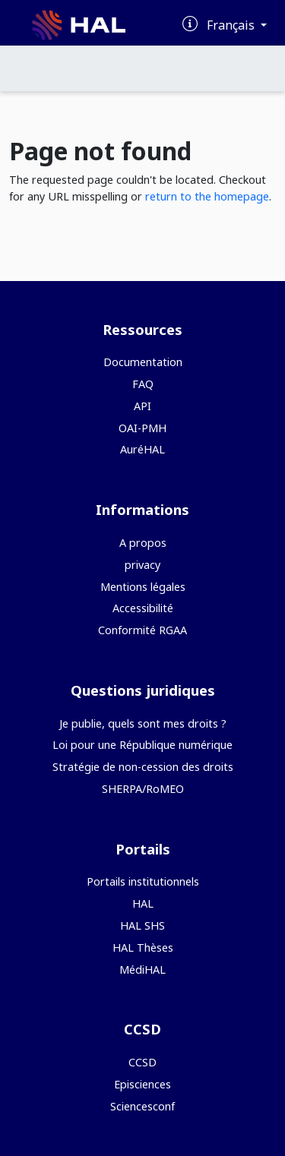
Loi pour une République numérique (142, 745)
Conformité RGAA (142, 630)
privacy (142, 564)
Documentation (142, 362)
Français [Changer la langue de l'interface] (232, 25)
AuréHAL (142, 449)
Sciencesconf (142, 1106)
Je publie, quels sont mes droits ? (142, 723)
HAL (143, 903)
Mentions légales (142, 587)
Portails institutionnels (143, 881)
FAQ (143, 384)
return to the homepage (207, 196)
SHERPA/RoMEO (143, 789)
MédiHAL (142, 969)
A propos (142, 542)
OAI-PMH (142, 428)
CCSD (142, 1062)
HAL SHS (142, 925)
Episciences (142, 1084)
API (142, 406)
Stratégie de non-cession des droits (142, 767)
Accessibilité (142, 608)
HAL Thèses (142, 947)
